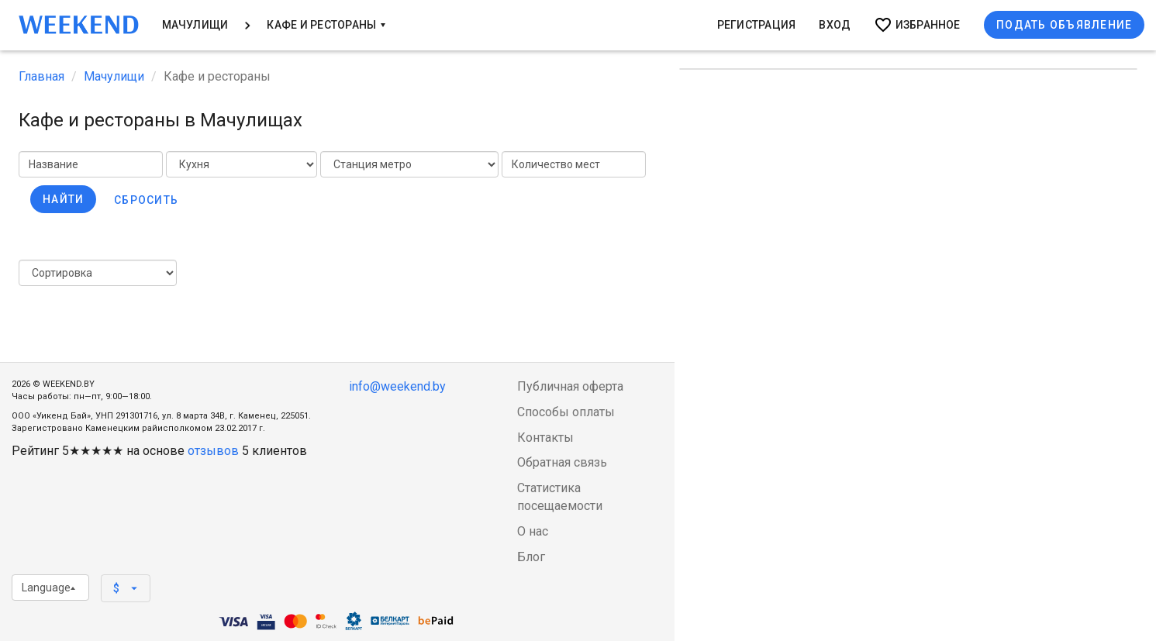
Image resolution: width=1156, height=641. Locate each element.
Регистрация (756, 25)
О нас (532, 531)
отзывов (213, 450)
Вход (835, 25)
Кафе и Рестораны (326, 25)
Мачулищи (195, 25)
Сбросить (146, 200)
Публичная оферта (570, 386)
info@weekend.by (397, 386)
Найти (63, 199)
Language (48, 587)
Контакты (545, 437)
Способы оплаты (566, 412)
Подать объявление (1064, 25)
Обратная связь (562, 462)
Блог (531, 557)
